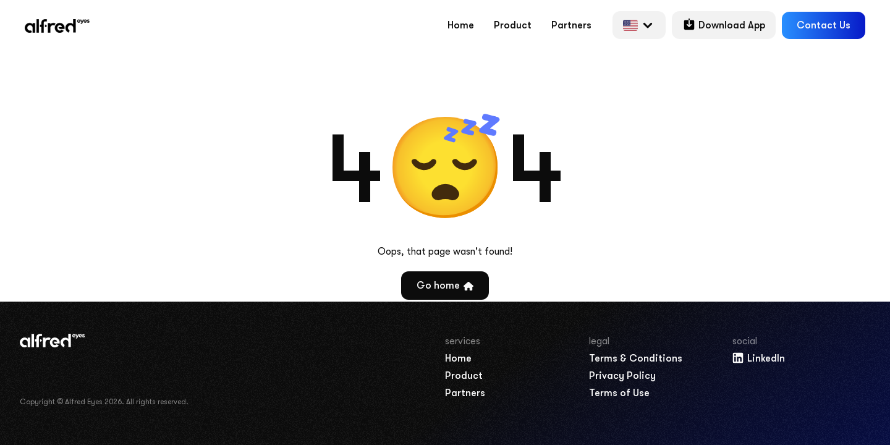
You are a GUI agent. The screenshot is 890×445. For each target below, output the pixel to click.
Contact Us (823, 25)
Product (513, 25)
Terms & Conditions (635, 358)
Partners (571, 25)
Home (460, 25)
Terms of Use (619, 393)
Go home (445, 285)
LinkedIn (758, 358)
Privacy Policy (622, 375)
